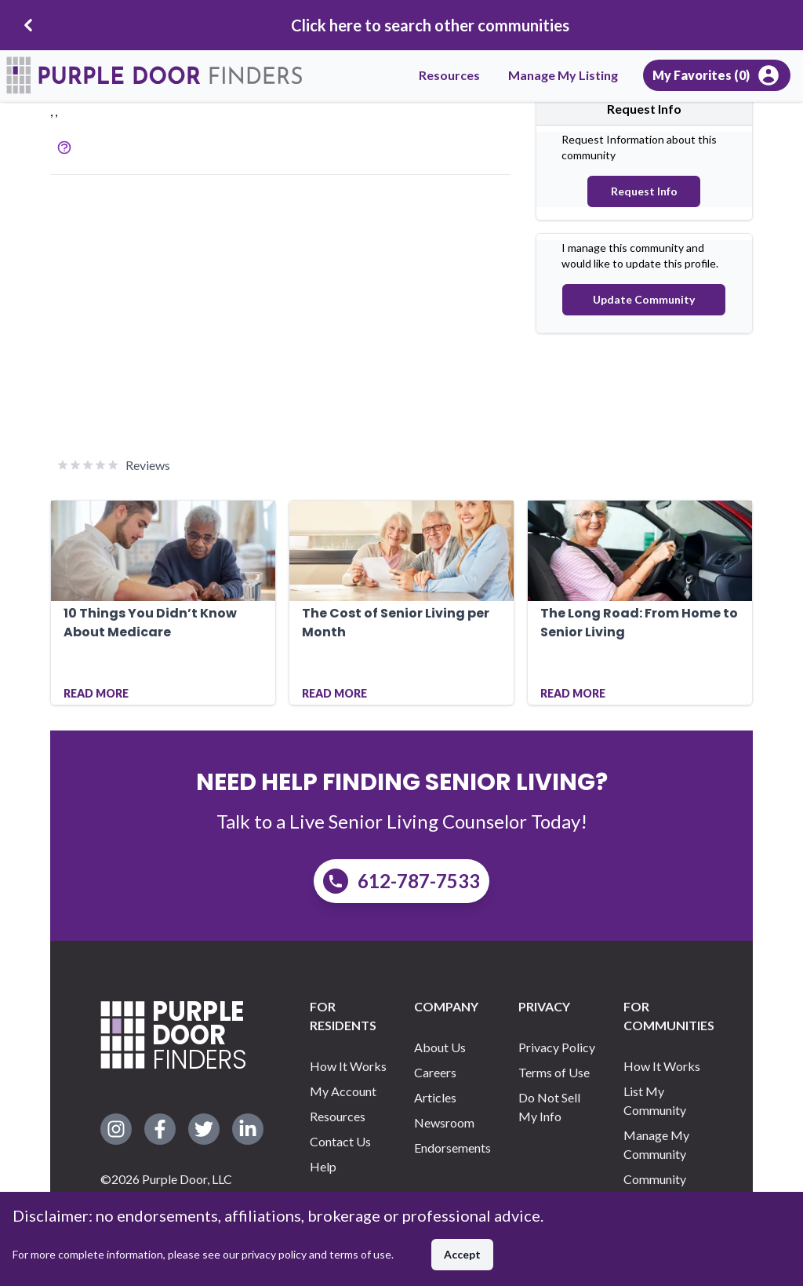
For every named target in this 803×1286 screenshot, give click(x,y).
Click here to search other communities (430, 25)
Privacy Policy (556, 1047)
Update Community (644, 299)
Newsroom (444, 1122)
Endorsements (452, 1147)
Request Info (644, 191)
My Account (343, 1091)
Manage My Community (656, 1144)
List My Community (654, 1100)
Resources (449, 74)
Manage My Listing (563, 74)
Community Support (654, 1188)
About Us (440, 1047)
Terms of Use (554, 1072)
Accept (462, 1254)
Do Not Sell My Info (549, 1107)
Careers (435, 1072)
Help (323, 1166)
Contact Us (340, 1141)
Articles (435, 1097)
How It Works (348, 1065)
